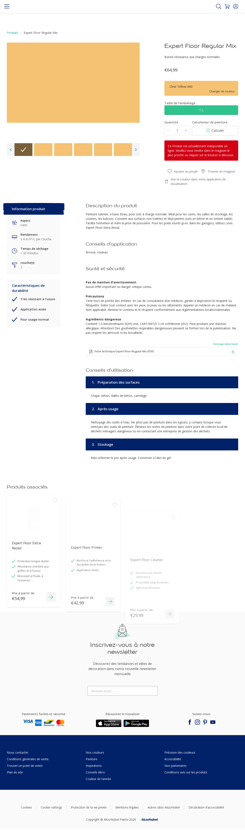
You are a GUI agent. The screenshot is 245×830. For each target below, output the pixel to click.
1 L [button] (201, 110)
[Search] (218, 6)
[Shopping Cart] (227, 6)
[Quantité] (177, 130)
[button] (235, 6)
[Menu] (6, 6)
